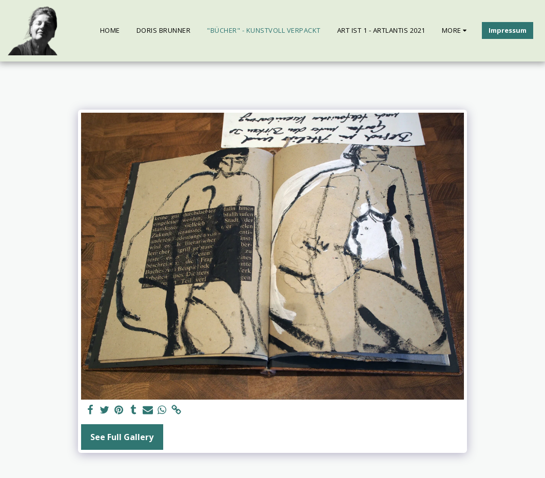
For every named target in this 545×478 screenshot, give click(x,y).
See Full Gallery (121, 437)
